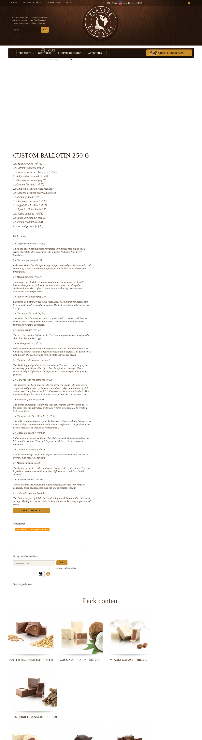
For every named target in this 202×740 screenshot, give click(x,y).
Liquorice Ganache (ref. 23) (137, 212)
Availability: (126, 445)
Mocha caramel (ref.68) (135, 384)
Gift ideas (46, 47)
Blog (69, 3)
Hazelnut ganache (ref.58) (136, 321)
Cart (171, 18)
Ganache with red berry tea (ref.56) (141, 298)
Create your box (171, 47)
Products (27, 47)
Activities (96, 47)
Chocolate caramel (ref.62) (137, 354)
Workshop (54, 3)
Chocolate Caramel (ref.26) (137, 228)
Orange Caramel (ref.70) (136, 401)
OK (45, 30)
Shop (14, 3)
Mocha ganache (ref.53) (135, 258)
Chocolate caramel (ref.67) (137, 371)
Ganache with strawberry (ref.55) (140, 278)
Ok (168, 473)
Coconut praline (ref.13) (136, 175)
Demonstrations (32, 3)
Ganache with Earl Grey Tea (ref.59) (142, 337)
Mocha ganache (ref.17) (135, 192)
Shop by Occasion (71, 47)
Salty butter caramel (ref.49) (138, 414)
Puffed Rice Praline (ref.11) (137, 159)
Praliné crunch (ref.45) (135, 245)
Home (10, 54)
